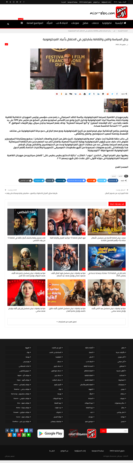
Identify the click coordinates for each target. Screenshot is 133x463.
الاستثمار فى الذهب (55, 352)
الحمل (91, 357)
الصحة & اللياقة (88, 366)
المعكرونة (121, 380)
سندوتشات (121, 384)
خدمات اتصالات (56, 380)
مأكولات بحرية (120, 352)
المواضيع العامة (35, 23)
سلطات (122, 393)
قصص (123, 421)
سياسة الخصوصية (72, 2)
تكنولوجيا (107, 23)
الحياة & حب (62, 23)
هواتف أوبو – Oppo (23, 380)
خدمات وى (57, 375)
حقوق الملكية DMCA (85, 2)
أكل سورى (121, 357)
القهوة (91, 389)
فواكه (123, 416)
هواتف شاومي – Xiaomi (21, 398)
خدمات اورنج (57, 366)
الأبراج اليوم (57, 384)
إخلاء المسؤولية (106, 2)
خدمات (95, 23)
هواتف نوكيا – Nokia (22, 407)
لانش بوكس (121, 412)
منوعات (75, 23)
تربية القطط (89, 407)
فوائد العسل (57, 416)
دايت (91, 412)
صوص (123, 389)
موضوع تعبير (89, 421)
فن (6, 44)
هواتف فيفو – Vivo (23, 403)
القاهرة (120, 176)
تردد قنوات (58, 407)
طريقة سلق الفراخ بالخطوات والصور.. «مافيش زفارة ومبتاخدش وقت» (31, 193)
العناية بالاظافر (88, 370)
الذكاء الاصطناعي (24, 366)
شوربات (122, 398)
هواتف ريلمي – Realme (21, 389)
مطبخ (85, 23)
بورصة (59, 393)
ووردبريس (26, 361)
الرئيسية (120, 23)
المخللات (122, 375)
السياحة (90, 398)
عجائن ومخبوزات (120, 403)
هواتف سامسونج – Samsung (20, 393)
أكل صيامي (121, 361)
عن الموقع (96, 2)
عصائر (123, 407)
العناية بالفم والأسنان (86, 384)
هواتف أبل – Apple (23, 375)
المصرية (114, 176)
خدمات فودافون (56, 370)
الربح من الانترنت (56, 347)
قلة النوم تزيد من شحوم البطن (116, 193)
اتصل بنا (63, 2)
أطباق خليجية (121, 370)
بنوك (59, 389)
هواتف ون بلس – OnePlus (20, 421)
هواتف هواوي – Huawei (21, 412)
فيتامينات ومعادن (56, 421)
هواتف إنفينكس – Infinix (21, 384)
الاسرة (91, 352)
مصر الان (7, 456)
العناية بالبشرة (89, 375)
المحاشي (122, 366)
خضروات (58, 412)
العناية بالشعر (89, 380)
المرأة (49, 23)
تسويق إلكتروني (24, 370)
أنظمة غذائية (89, 347)
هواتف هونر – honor (22, 416)
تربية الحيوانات (89, 403)
